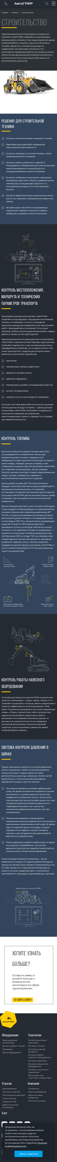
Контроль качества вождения (36, 1050)
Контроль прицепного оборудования (38, 1065)
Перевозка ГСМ (9, 1101)
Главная (5, 12)
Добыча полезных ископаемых (10, 1106)
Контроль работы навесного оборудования (39, 1056)
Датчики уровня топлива (13, 1046)
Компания (33, 1083)
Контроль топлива (36, 1046)
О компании (33, 1088)
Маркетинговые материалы (35, 1096)
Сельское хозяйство (11, 1091)
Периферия (7, 1049)
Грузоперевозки (9, 1088)
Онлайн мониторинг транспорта (37, 1041)
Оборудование (10, 1035)
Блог (4, 1113)
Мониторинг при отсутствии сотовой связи (40, 1076)
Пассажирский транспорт (13, 1095)
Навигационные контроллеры (9, 1041)
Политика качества (37, 1101)
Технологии (34, 1035)
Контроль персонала (37, 1060)
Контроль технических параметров (38, 1070)
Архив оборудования (11, 1052)
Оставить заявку (22, 999)
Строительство (9, 1098)
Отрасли (14, 12)
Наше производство (37, 1091)
